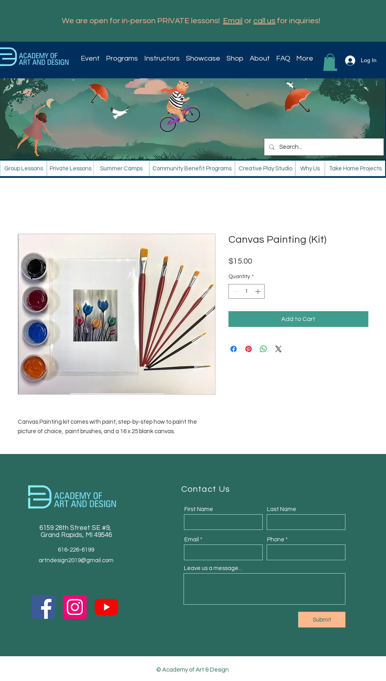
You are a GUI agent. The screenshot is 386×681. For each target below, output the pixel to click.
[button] (123, 58)
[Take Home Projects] (355, 168)
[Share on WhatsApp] (263, 349)
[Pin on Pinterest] (248, 349)
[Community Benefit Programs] (192, 168)
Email (233, 21)
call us (264, 21)
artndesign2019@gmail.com (76, 560)
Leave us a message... (213, 568)
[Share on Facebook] (233, 349)
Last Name (281, 509)
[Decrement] (234, 291)
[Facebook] (43, 607)
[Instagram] (75, 607)
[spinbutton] (246, 291)
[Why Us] (310, 168)
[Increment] (259, 291)
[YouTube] (106, 607)
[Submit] (321, 619)
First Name (198, 509)
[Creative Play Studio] (265, 168)
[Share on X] (278, 349)
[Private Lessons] (70, 168)
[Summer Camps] (121, 168)
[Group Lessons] (23, 168)
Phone (275, 540)
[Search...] (323, 146)
